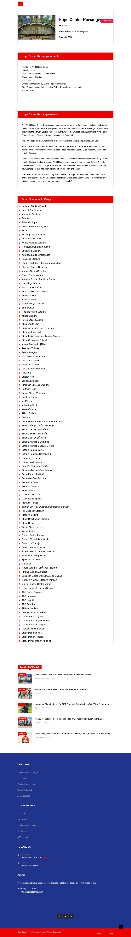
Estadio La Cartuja (31, 543)
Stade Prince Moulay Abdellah (36, 641)
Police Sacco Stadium (32, 320)
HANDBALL (22, 689)
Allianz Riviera (29, 413)
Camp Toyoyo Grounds (33, 303)
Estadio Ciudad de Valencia (35, 539)
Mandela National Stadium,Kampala (39, 580)
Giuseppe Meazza (31, 494)
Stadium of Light (30, 515)
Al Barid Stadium (30, 608)
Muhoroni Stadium (31, 214)
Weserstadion (28, 531)
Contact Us (109, 933)
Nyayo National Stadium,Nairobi (37, 588)
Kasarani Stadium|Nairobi (34, 206)
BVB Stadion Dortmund (33, 356)
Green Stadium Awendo (33, 275)
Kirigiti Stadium (29, 316)
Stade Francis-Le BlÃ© (33, 474)
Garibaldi (26, 564)
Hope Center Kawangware (35, 226)
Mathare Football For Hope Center (39, 279)
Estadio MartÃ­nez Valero (34, 547)
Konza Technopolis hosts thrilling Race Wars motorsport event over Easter (69, 719)
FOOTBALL (22, 674)
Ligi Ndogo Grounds (32, 283)
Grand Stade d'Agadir (32, 616)
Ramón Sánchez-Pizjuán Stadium (38, 551)
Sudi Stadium (28, 308)
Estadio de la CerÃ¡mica (34, 438)
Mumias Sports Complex (34, 271)
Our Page (44, 857)
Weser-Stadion (29, 409)
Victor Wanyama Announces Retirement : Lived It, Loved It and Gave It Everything (73, 733)
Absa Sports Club (30, 324)
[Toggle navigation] (20, 4)
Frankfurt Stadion (30, 364)
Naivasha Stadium (31, 259)
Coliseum (26, 417)
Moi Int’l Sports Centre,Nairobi (36, 584)
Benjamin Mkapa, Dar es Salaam (38, 328)
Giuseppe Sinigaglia (32, 499)
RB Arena (26, 373)
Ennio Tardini (28, 490)
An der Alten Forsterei (32, 527)
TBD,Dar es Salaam (32, 592)
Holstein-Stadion (30, 397)
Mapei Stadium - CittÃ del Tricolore (39, 568)
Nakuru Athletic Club (32, 287)
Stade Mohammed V (32, 633)
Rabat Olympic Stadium (33, 629)
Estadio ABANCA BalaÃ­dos (35, 429)
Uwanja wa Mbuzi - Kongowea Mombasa (42, 263)
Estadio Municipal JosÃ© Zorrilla (38, 446)
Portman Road (29, 389)
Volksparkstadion (30, 381)
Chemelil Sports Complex (34, 267)
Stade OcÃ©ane (30, 482)
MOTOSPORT (22, 718)
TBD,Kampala (29, 596)
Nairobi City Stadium (32, 210)
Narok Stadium (29, 299)
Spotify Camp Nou (31, 559)
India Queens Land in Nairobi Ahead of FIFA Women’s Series (63, 675)
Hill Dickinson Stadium (33, 511)
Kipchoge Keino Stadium (34, 234)
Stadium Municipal (31, 486)
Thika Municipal (29, 222)
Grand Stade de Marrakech (35, 620)
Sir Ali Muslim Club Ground (35, 291)
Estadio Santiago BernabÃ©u (36, 454)
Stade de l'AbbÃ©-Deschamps (37, 470)
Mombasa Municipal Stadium (36, 247)
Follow (107, 21)
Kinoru (25, 230)
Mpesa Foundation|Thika (34, 344)
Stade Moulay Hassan (33, 637)
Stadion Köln (28, 377)
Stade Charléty (29, 523)
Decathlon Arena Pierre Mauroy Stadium (42, 421)
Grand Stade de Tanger (33, 624)
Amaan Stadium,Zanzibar (34, 572)
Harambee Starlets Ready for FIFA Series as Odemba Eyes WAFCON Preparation (72, 704)
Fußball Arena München (33, 368)
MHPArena (27, 401)
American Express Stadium (35, 385)
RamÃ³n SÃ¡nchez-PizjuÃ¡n (35, 466)
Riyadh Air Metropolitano (34, 555)
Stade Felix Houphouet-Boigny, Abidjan (41, 336)
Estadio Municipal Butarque (35, 442)
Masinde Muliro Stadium (34, 312)
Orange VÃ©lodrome (32, 462)
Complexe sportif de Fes (34, 612)
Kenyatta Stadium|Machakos (36, 255)
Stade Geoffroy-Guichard (34, 478)
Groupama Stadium (31, 458)
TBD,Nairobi (28, 600)
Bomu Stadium (29, 295)
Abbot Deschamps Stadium (35, 519)
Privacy (100, 933)
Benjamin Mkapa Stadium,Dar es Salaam (42, 576)
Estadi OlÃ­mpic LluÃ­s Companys (38, 425)
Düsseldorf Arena (30, 360)
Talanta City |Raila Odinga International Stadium (45, 507)
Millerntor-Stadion (30, 405)
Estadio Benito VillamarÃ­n (35, 433)
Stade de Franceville (32, 332)
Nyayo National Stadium (34, 243)
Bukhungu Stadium (31, 251)
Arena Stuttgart (29, 352)
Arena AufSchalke (30, 348)
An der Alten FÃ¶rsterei (33, 393)
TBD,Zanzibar (29, 604)
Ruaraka (26, 218)
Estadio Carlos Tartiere (33, 535)
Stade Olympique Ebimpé (34, 340)
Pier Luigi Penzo (30, 503)
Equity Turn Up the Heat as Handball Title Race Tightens (61, 689)
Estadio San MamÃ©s (33, 450)
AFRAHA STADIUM (31, 238)
